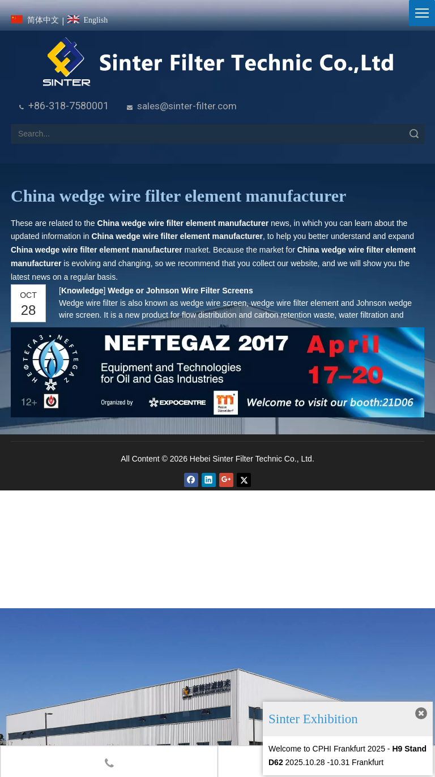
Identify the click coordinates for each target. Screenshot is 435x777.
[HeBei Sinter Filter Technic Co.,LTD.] (218, 62)
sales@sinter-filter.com (187, 106)
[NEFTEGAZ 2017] (217, 372)
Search (414, 134)
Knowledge (82, 290)
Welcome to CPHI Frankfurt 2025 (326, 748)
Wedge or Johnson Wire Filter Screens (180, 290)
